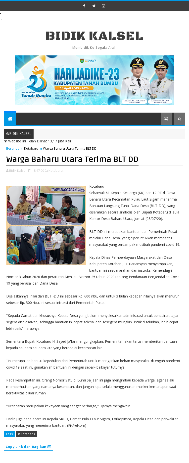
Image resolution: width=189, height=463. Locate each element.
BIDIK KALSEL (94, 36)
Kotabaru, (55, 170)
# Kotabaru (26, 434)
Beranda (12, 148)
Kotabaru (31, 148)
